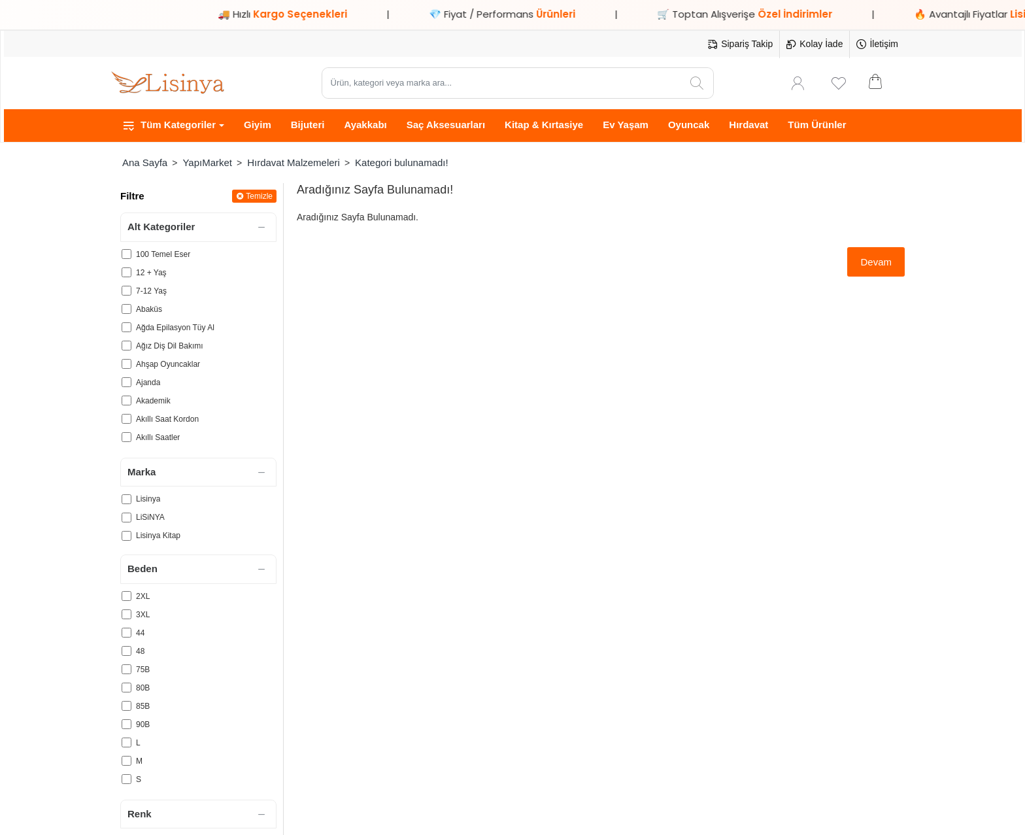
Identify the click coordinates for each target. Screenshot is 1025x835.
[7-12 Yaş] (126, 291)
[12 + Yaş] (126, 272)
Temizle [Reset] (259, 196)
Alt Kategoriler (161, 226)
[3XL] (126, 614)
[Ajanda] (126, 382)
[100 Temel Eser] (126, 254)
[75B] (126, 669)
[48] (126, 651)
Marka (141, 471)
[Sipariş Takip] (740, 44)
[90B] (126, 724)
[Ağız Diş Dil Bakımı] (126, 345)
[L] (126, 742)
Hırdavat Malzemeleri (293, 162)
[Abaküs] (126, 309)
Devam (876, 261)
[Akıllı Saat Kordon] (126, 419)
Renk (139, 813)
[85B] (126, 706)
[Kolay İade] (814, 44)
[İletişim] (877, 44)
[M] (126, 761)
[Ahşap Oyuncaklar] (126, 364)
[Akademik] (126, 400)
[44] (126, 633)
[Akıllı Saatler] (126, 437)
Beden (142, 568)
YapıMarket (207, 162)
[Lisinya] (126, 499)
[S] (126, 779)
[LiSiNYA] (126, 517)
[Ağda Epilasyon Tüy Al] (126, 327)
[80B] (126, 687)
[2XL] (126, 596)
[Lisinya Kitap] (126, 536)
